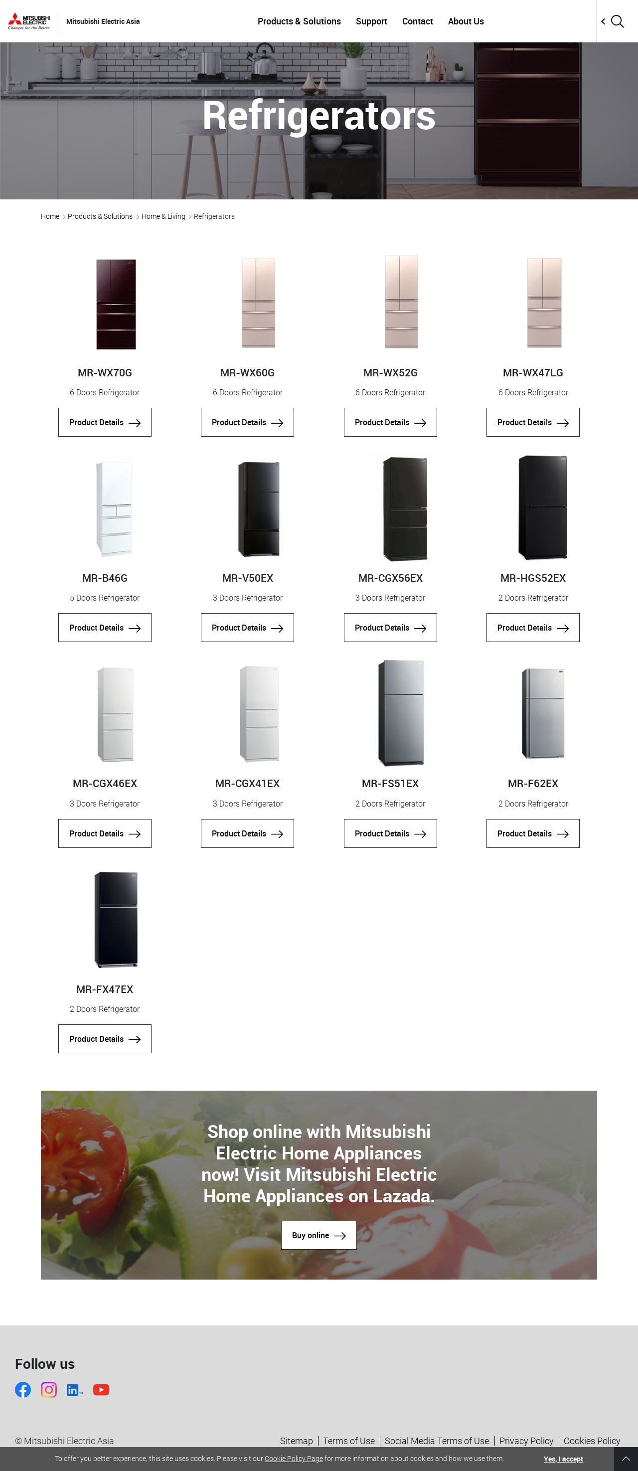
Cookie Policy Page (294, 1459)
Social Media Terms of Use (437, 1441)
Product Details (105, 422)
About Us (466, 21)
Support (371, 21)
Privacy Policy (526, 1441)
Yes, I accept (563, 1459)
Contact (417, 21)
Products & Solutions (299, 21)
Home (50, 216)
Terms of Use (349, 1441)
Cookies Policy (592, 1441)
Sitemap (296, 1441)
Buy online (319, 1235)
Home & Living (163, 216)
